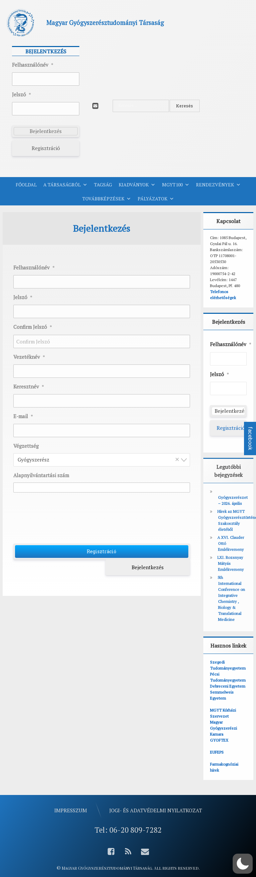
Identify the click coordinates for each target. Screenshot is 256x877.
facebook (250, 438)
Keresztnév (28, 386)
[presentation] (102, 521)
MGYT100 (175, 184)
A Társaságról (65, 184)
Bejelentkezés (148, 567)
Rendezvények (218, 184)
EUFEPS (217, 752)
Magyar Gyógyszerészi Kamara (223, 728)
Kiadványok (137, 184)
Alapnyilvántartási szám (41, 475)
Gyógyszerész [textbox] (100, 459)
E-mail (23, 416)
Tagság (103, 184)
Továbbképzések (106, 198)
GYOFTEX (219, 740)
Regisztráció (46, 148)
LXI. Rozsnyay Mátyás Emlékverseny (230, 563)
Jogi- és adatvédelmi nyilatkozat (155, 810)
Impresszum (70, 810)
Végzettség (26, 446)
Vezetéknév (29, 357)
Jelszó (21, 94)
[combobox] (101, 460)
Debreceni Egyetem (227, 686)
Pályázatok (156, 198)
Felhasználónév (32, 65)
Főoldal (26, 184)
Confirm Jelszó (32, 327)
